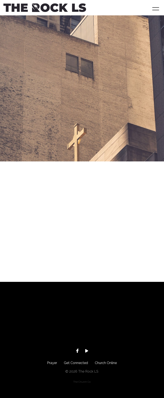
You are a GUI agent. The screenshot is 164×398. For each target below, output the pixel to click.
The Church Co (82, 381)
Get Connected (76, 363)
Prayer (52, 363)
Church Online (106, 363)
